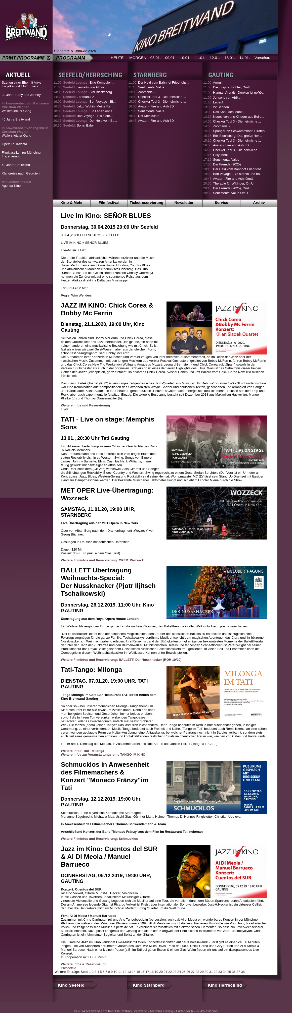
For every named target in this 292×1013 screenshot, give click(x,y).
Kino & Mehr (71, 202)
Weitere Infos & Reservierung (83, 964)
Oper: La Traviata (14, 144)
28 (197, 972)
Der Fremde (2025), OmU (231, 188)
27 (192, 972)
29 (202, 972)
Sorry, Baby (78, 125)
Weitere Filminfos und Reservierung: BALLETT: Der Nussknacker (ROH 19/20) (121, 660)
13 (129, 972)
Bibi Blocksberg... (89, 92)
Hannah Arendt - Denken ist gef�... (239, 92)
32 (215, 972)
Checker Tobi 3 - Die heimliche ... (162, 97)
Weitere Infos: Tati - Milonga (82, 751)
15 (138, 972)
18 (152, 972)
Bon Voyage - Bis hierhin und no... (238, 174)
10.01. (185, 57)
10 (115, 972)
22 (170, 972)
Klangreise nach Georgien (20, 173)
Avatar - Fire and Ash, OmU (233, 179)
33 (220, 972)
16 (142, 972)
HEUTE (117, 57)
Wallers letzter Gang (25, 107)
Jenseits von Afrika (83, 87)
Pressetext (68, 968)
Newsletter (184, 202)
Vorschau (262, 57)
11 (120, 972)
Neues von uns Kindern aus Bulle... (238, 116)
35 (229, 972)
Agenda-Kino (16, 184)
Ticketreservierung (146, 202)
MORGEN (137, 57)
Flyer (64, 409)
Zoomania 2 (78, 97)
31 (211, 972)
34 (224, 972)
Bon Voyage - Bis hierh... (88, 116)
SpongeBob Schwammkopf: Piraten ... (240, 131)
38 (242, 972)
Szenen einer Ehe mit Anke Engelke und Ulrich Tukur (21, 84)
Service (221, 202)
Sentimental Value (151, 87)
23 (174, 972)
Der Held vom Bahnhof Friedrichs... (163, 82)
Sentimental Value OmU (230, 193)
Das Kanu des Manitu (228, 112)
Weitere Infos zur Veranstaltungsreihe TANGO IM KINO (103, 754)
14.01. (244, 57)
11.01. (200, 57)
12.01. (215, 57)
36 (233, 972)
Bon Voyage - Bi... (89, 101)
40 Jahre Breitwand (16, 119)
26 (188, 972)
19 (156, 972)
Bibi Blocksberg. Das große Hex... (237, 136)
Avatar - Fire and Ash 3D (156, 106)
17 (147, 972)
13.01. (230, 57)
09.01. (170, 57)
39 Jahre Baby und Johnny (21, 95)
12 (124, 972)
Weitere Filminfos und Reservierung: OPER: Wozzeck (102, 560)
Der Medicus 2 (148, 116)
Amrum (218, 82)
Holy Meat (220, 155)
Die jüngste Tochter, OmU (231, 87)
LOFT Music (97, 957)
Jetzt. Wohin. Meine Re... (88, 106)
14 (133, 972)
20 (161, 972)
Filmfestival (109, 202)
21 (165, 972)
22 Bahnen (221, 107)
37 (238, 972)
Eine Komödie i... (88, 82)
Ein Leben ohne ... (89, 111)
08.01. (155, 57)
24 (179, 972)
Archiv (259, 202)
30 (206, 972)
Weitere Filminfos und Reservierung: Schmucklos (99, 839)
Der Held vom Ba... (90, 121)
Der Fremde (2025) (227, 164)
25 (183, 972)
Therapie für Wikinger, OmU (233, 183)
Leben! (218, 102)
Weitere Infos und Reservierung (85, 405)
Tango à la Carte (204, 744)
